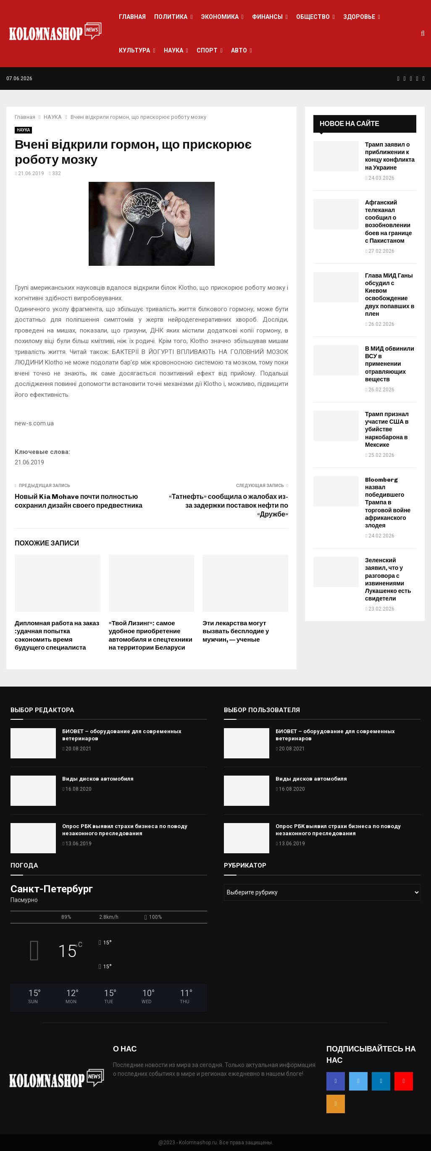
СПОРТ (207, 50)
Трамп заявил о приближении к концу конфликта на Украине (390, 156)
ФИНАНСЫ (267, 16)
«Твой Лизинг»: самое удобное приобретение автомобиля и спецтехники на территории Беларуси (150, 635)
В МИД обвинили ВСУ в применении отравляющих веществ (389, 364)
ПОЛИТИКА (170, 16)
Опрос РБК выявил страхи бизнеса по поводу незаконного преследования (124, 829)
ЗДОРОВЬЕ (359, 16)
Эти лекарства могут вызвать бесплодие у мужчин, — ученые (235, 631)
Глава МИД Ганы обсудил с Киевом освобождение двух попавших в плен (389, 294)
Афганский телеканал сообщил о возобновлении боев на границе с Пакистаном (388, 221)
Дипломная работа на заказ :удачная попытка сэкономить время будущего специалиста (57, 635)
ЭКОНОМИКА (220, 16)
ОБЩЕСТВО (313, 16)
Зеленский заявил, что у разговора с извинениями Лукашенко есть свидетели (388, 579)
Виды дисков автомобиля (98, 779)
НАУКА (173, 50)
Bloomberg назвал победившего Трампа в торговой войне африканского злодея (387, 502)
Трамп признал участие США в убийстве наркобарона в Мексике (387, 429)
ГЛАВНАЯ (132, 16)
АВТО (239, 50)
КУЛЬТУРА (134, 50)
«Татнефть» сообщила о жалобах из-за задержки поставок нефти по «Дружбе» (228, 506)
